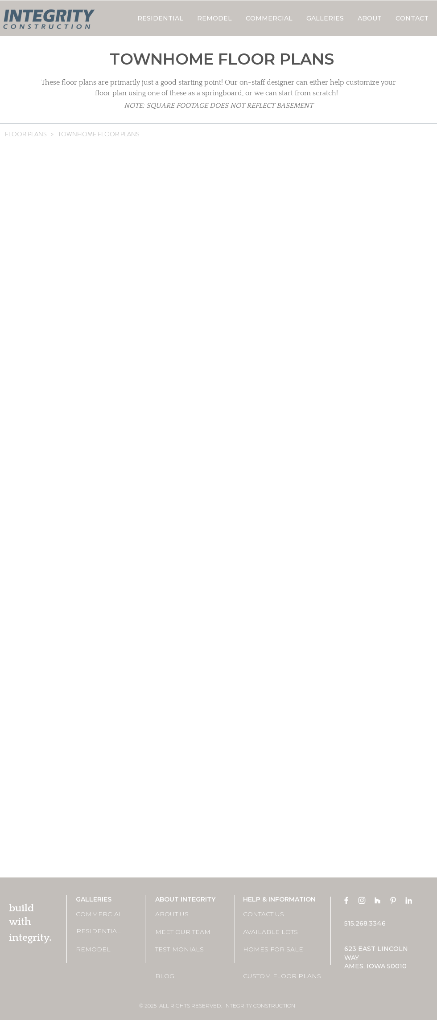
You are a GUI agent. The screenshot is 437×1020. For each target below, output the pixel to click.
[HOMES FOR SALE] (274, 949)
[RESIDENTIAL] (108, 931)
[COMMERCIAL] (107, 914)
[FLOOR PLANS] (26, 134)
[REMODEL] (107, 949)
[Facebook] (346, 900)
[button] (324, 18)
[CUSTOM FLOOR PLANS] (282, 976)
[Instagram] (362, 900)
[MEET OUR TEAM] (186, 932)
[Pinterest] (393, 900)
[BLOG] (186, 976)
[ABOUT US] (186, 914)
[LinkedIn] (408, 900)
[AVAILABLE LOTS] (274, 932)
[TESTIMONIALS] (186, 949)
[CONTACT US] (274, 914)
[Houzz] (377, 900)
